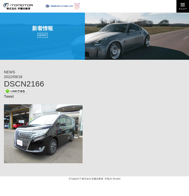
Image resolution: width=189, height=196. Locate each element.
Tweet (9, 96)
